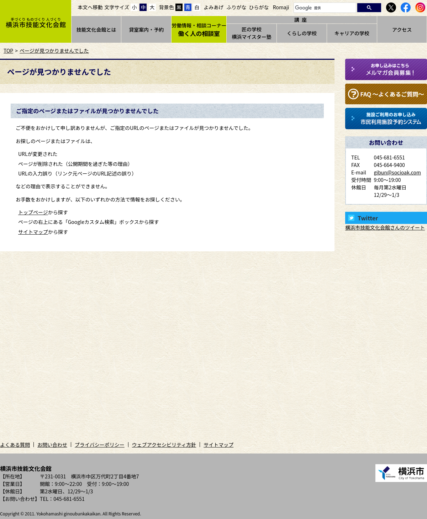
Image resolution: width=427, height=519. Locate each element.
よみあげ (213, 7)
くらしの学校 (302, 33)
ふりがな (236, 7)
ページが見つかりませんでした (54, 50)
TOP (8, 50)
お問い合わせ (52, 444)
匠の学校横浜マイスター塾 (252, 33)
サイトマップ (33, 231)
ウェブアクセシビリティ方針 (164, 444)
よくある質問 (15, 444)
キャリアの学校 (351, 33)
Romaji (281, 7)
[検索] (324, 8)
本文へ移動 (90, 7)
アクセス (402, 29)
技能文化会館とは (96, 29)
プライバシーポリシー (100, 444)
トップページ (33, 212)
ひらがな (259, 7)
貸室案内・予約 (146, 29)
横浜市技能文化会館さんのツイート (385, 227)
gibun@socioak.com (397, 172)
